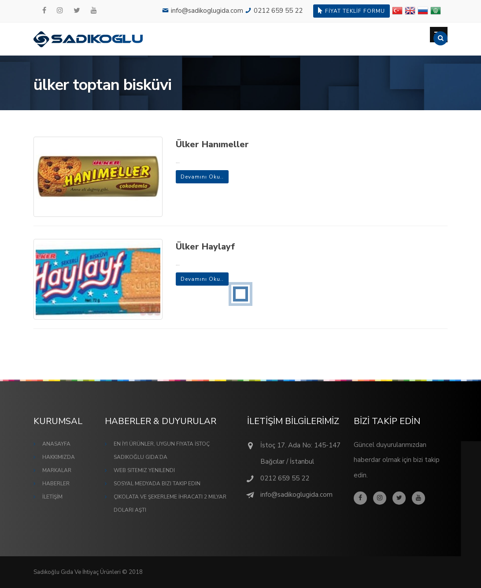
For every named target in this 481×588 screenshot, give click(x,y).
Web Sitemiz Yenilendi (144, 470)
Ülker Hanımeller (212, 144)
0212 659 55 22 (278, 10)
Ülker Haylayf (205, 247)
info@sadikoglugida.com (207, 10)
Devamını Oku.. (202, 176)
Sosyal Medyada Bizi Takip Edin (157, 483)
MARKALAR (56, 470)
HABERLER (56, 483)
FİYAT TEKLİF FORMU (351, 11)
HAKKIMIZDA (58, 457)
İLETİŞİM (52, 496)
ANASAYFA (56, 443)
